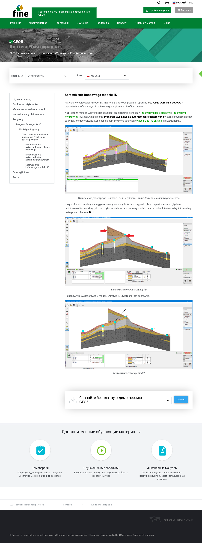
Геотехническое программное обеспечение (64, 13)
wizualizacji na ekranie (149, 120)
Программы (62, 22)
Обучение (82, 22)
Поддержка (103, 22)
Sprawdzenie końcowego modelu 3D (37, 166)
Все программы (36, 76)
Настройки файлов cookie (102, 537)
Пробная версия (157, 10)
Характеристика (38, 22)
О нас (167, 22)
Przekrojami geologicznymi (155, 112)
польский (96, 76)
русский (181, 2)
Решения (15, 22)
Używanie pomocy (22, 99)
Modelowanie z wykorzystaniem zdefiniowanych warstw (37, 157)
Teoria (16, 177)
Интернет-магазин (145, 22)
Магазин (184, 10)
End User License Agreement (129, 537)
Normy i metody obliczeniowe (28, 114)
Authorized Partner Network (178, 522)
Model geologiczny (29, 129)
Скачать (181, 399)
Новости (122, 22)
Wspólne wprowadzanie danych (29, 109)
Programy (18, 119)
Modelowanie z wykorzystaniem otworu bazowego (37, 147)
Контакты (149, 537)
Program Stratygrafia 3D (28, 124)
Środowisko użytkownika (25, 104)
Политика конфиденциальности (72, 537)
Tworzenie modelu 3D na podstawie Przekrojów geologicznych (35, 137)
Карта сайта (50, 537)
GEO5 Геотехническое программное (30, 54)
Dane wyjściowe (21, 172)
